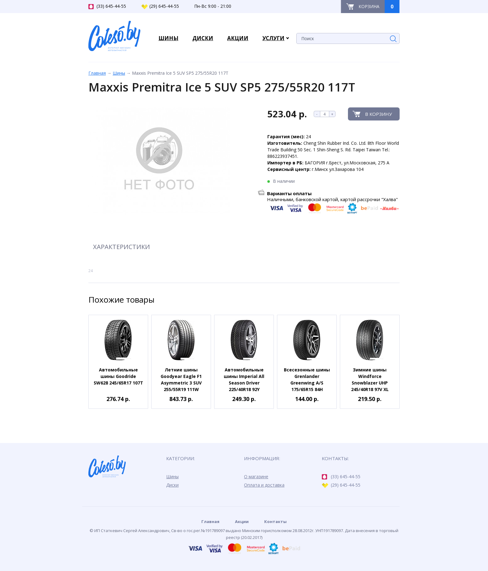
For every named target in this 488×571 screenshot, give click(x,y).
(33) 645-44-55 (107, 6)
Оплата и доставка (264, 485)
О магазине (256, 476)
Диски (172, 485)
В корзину (378, 114)
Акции (242, 521)
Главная (97, 73)
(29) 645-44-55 (160, 6)
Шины (119, 73)
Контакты (275, 521)
